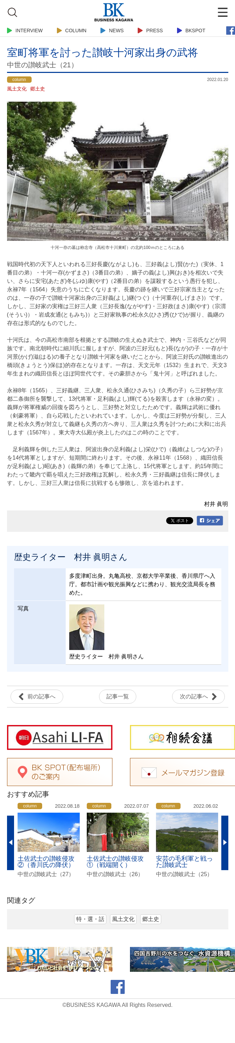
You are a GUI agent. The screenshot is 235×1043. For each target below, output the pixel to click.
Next (224, 843)
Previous (10, 843)
